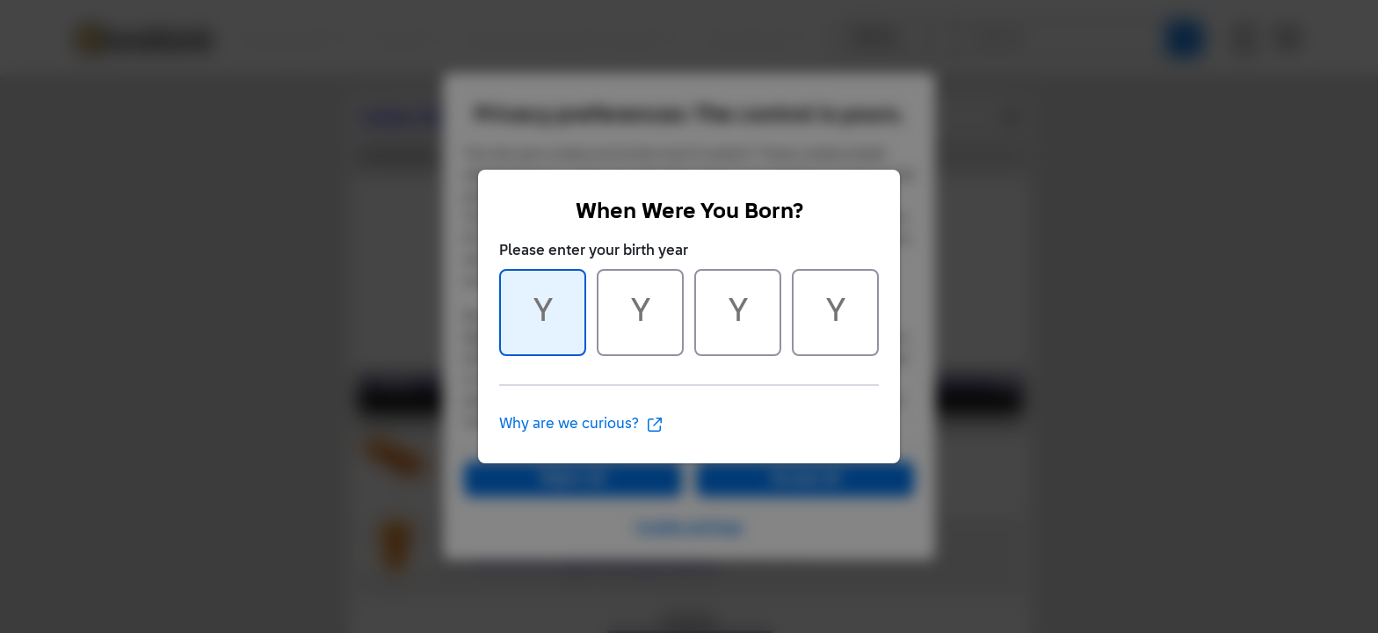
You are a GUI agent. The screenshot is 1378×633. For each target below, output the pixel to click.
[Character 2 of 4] (640, 312)
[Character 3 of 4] (737, 312)
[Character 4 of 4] (835, 312)
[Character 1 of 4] (542, 312)
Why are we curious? (581, 424)
